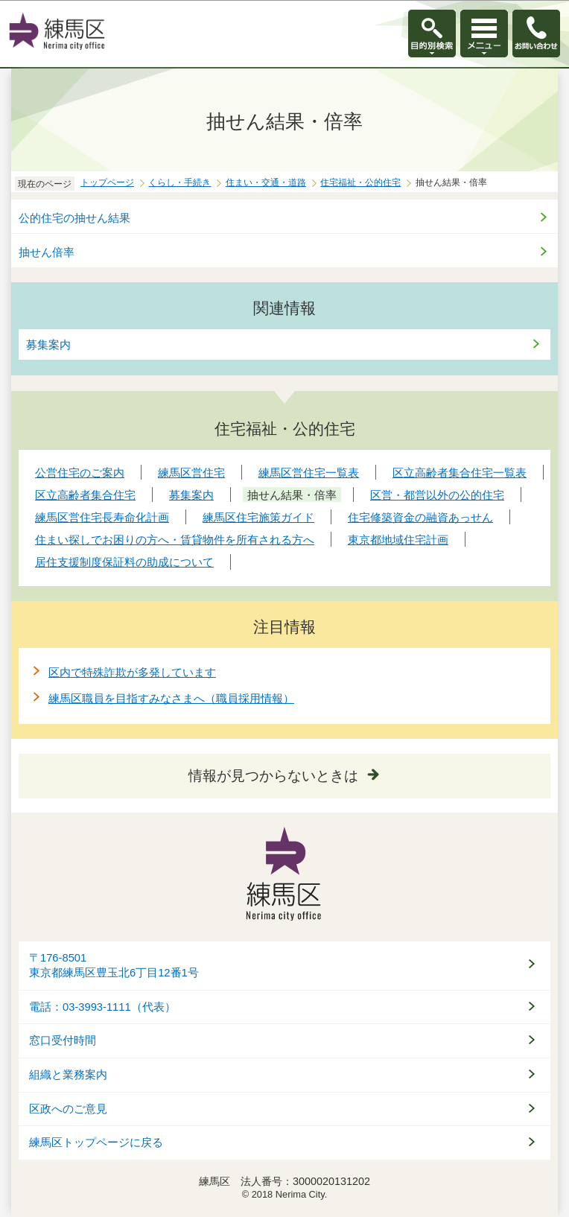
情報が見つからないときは (273, 776)
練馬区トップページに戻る (96, 1142)
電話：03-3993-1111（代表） (102, 1007)
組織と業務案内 (68, 1075)
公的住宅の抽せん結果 (74, 218)
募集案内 (48, 344)
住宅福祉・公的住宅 (360, 182)
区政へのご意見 (68, 1109)
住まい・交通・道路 (266, 182)
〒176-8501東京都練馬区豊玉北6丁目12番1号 (114, 965)
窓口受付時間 (62, 1040)
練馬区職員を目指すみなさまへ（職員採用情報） (171, 698)
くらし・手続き (179, 182)
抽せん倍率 (46, 252)
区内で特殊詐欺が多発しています (132, 672)
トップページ (107, 182)
